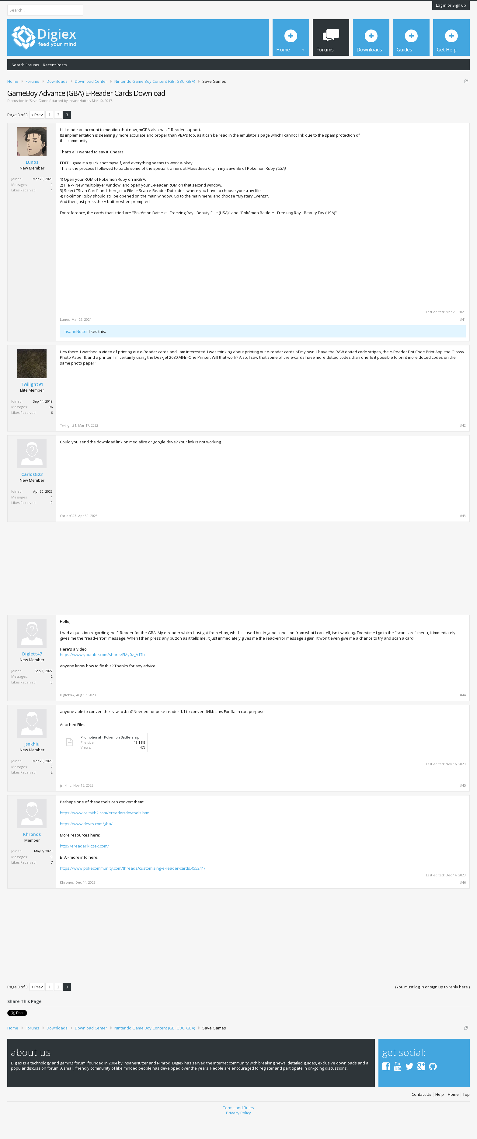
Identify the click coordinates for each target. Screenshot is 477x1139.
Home (453, 1115)
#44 (463, 716)
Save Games (40, 121)
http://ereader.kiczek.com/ (84, 867)
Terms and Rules (238, 1129)
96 (51, 428)
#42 (463, 447)
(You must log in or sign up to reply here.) (432, 1008)
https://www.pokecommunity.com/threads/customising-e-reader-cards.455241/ (132, 889)
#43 (463, 537)
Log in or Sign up (451, 5)
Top (466, 1115)
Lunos (32, 183)
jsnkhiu (32, 765)
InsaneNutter (79, 121)
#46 (463, 903)
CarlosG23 (32, 495)
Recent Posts (55, 65)
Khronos (32, 855)
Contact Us (421, 1115)
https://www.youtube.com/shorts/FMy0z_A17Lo (103, 676)
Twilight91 (32, 405)
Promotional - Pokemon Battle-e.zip (110, 758)
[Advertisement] (415, 190)
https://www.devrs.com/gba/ (86, 845)
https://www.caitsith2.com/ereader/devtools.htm (104, 834)
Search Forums (25, 65)
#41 (463, 340)
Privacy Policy (238, 1134)
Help (439, 1115)
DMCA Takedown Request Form (174, 100)
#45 (463, 806)
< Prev (37, 135)
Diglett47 (32, 675)
